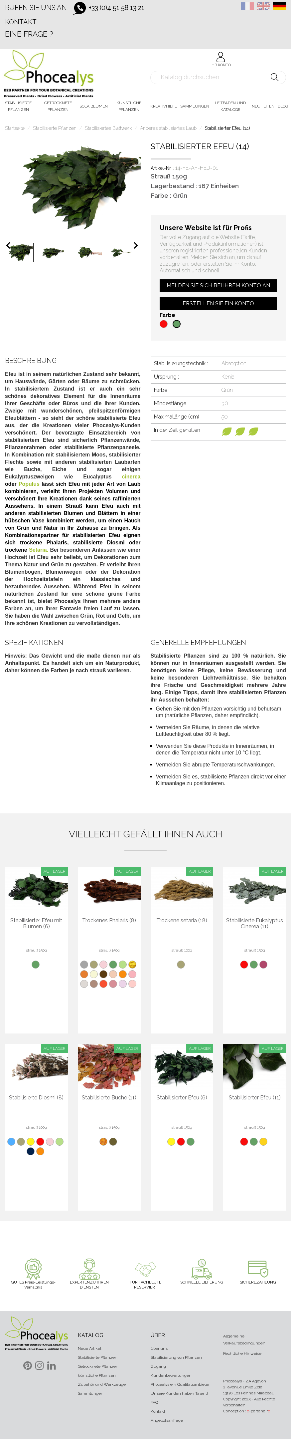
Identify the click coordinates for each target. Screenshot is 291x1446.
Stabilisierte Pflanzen (97, 1357)
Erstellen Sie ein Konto (218, 303)
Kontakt (21, 22)
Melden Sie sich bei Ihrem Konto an (218, 285)
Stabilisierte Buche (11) (109, 1098)
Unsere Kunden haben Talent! (179, 1393)
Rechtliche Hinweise (242, 1353)
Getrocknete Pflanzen (98, 1366)
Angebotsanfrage (167, 1420)
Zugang (158, 1366)
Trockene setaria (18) (181, 921)
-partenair (258, 1411)
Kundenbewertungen (171, 1375)
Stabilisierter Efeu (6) (182, 1098)
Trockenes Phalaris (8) (109, 921)
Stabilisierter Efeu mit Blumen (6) (36, 923)
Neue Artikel (89, 1348)
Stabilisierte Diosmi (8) (36, 1098)
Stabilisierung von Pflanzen (176, 1357)
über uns (159, 1348)
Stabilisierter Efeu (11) (255, 1098)
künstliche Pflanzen (97, 1375)
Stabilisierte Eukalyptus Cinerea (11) (254, 923)
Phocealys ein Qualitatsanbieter (180, 1384)
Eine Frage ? (29, 33)
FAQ (154, 1402)
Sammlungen (90, 1393)
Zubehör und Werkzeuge (102, 1384)
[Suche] (218, 77)
